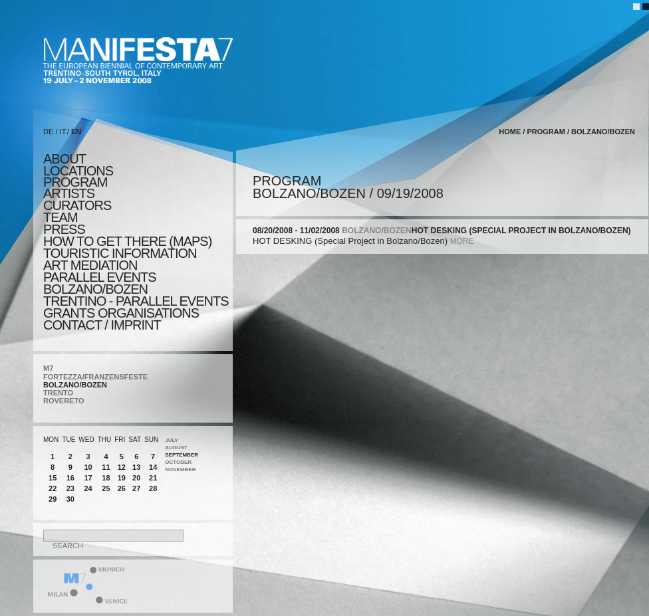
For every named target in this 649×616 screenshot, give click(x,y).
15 (53, 478)
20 (136, 478)
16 (70, 478)
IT (63, 132)
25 (106, 488)
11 (106, 467)
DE (48, 132)
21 (153, 478)
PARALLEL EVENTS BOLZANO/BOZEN (99, 283)
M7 (48, 368)
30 (70, 499)
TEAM (60, 217)
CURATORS (77, 205)
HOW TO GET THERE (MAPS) (127, 241)
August (176, 448)
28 (153, 488)
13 (136, 467)
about (64, 159)
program (75, 182)
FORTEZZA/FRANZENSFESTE (95, 377)
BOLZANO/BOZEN (75, 385)
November (180, 469)
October (178, 462)
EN (76, 132)
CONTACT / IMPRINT (102, 325)
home (510, 132)
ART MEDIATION (90, 265)
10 (88, 467)
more (462, 241)
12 (122, 467)
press (64, 229)
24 (88, 488)
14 (153, 467)
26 (122, 488)
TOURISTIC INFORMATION (119, 253)
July (171, 440)
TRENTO (58, 393)
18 (106, 478)
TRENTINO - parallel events (136, 301)
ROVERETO (63, 401)
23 (70, 488)
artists (68, 193)
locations (78, 171)
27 (136, 488)
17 (88, 478)
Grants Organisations (121, 313)
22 (53, 488)
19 (122, 478)
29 (53, 499)
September (181, 455)
